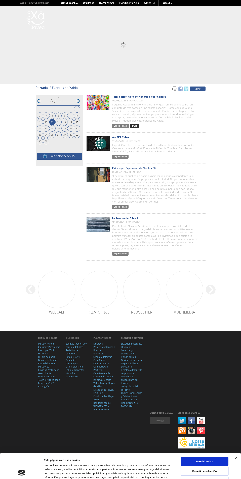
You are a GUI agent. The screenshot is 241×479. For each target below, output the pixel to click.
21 (71, 128)
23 (40, 134)
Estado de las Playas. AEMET (104, 398)
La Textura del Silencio (125, 218)
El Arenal (98, 353)
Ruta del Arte (73, 356)
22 (77, 128)
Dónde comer (128, 353)
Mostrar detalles (181, 472)
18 (52, 128)
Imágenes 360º (46, 383)
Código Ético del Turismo (129, 388)
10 (46, 122)
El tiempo (126, 347)
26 (58, 134)
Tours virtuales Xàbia (49, 379)
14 (71, 122)
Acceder (160, 420)
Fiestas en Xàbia (46, 376)
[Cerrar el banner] (236, 435)
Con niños (71, 360)
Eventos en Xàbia (65, 88)
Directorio (126, 366)
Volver (197, 88)
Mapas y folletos (129, 363)
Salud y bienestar (75, 370)
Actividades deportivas (72, 352)
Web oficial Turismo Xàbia (34, 3)
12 (58, 122)
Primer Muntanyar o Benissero (104, 348)
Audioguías (44, 386)
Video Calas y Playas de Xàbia (103, 384)
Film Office (99, 312)
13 (64, 122)
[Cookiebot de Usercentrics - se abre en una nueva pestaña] (21, 472)
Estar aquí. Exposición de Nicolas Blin (134, 168)
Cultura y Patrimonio (49, 347)
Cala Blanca (99, 360)
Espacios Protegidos (48, 370)
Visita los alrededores (72, 375)
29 (77, 134)
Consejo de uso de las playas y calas (103, 378)
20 (64, 128)
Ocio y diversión (74, 366)
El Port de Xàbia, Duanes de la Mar (47, 358)
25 (52, 134)
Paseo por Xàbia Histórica (46, 352)
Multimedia (184, 312)
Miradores (43, 366)
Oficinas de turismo (131, 360)
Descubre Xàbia (69, 3)
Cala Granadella (101, 373)
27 (64, 134)
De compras (72, 363)
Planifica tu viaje (129, 3)
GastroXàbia (44, 373)
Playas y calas (106, 3)
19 (58, 128)
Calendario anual (59, 156)
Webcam (56, 312)
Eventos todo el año (76, 343)
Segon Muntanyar (102, 356)
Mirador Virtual (46, 343)
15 (77, 122)
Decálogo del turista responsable (131, 371)
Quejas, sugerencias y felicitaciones (131, 394)
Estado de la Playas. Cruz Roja (103, 391)
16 (40, 128)
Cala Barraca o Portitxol (100, 368)
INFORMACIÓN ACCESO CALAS (101, 408)
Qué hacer (88, 3)
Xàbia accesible (129, 399)
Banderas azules (101, 402)
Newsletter (141, 312)
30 (40, 141)
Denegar (204, 457)
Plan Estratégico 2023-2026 (129, 404)
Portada (42, 88)
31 (46, 141)
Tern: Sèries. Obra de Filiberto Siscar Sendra (139, 96)
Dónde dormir (128, 356)
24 (46, 134)
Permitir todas (204, 438)
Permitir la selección (204, 447)
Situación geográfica (131, 343)
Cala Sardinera (101, 363)
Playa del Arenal (46, 363)
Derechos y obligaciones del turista (129, 380)
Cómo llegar (127, 350)
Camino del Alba (74, 347)
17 (46, 128)
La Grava (98, 343)
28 (71, 134)
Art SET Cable (120, 137)
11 (52, 122)
